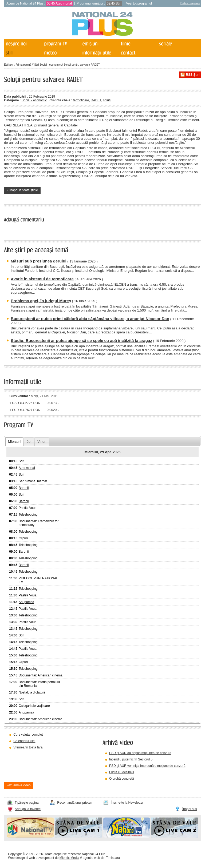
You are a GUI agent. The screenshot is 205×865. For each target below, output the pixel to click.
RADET (96, 100)
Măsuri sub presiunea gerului (38, 261)
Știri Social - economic (47, 64)
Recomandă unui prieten (74, 802)
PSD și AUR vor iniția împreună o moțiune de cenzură (147, 766)
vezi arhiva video (18, 785)
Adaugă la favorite (28, 809)
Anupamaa (26, 602)
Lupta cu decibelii (121, 772)
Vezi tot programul (139, 3)
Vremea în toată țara (27, 747)
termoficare (81, 100)
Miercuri (14, 442)
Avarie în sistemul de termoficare (42, 279)
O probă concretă (121, 778)
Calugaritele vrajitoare (34, 706)
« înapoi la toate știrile (22, 190)
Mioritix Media (69, 858)
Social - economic (34, 100)
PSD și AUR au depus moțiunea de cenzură (140, 753)
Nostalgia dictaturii (32, 692)
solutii (107, 100)
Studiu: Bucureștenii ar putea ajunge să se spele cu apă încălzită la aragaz (81, 340)
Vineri (41, 442)
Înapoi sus (189, 809)
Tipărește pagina (26, 802)
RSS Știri (192, 75)
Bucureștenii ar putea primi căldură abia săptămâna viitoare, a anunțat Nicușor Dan (90, 318)
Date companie (190, 3)
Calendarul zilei (24, 741)
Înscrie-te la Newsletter (127, 802)
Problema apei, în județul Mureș (41, 300)
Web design (16, 858)
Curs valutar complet (28, 734)
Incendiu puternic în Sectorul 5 (130, 759)
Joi (29, 442)
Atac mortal (64, 3)
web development (41, 858)
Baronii (24, 488)
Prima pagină (23, 64)
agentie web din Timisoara (101, 858)
